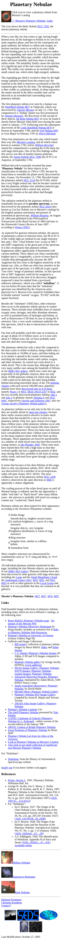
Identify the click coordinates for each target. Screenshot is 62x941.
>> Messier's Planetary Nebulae (28, 20)
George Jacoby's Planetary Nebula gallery (23, 403)
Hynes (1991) (22, 227)
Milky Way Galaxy (18, 571)
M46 (49, 479)
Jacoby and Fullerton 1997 (36, 400)
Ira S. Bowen (21, 807)
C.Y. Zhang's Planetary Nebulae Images (36, 653)
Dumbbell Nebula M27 (17, 107)
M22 (52, 391)
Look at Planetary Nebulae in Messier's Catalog (33, 742)
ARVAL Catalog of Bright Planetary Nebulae (32, 727)
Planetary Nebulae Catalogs (22, 709)
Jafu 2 (9, 397)
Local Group (47, 583)
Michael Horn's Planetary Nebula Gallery (36, 691)
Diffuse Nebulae (15, 862)
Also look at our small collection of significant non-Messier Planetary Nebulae (32, 746)
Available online (23, 845)
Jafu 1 (54, 394)
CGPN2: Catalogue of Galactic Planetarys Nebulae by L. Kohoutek (30, 720)
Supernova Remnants (18, 876)
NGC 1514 (29, 180)
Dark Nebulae (15, 892)
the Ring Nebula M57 (27, 118)
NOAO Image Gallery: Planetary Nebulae (37, 668)
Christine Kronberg (11, 902)
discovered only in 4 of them (36, 388)
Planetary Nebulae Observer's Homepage (29, 626)
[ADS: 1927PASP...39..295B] (30, 818)
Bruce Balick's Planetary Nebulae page (28, 620)
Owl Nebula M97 (49, 130)
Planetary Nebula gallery (28, 662)
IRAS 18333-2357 (37, 391)
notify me (7, 767)
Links (50, 20)
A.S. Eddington (23, 836)
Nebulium (13, 759)
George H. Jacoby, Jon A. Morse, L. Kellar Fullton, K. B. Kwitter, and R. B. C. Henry (30, 788)
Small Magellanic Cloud (44, 577)
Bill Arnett (20, 644)
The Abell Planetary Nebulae (23, 712)
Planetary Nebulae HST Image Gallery (35, 694)
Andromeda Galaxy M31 (18, 580)
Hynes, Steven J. (17, 780)
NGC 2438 (50, 477)
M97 (56, 596)
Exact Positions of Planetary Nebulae (27, 730)
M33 (35, 580)
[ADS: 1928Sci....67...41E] (36, 842)
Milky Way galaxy (18, 371)
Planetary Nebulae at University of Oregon (30, 635)
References (8, 774)
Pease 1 (14, 391)
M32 (41, 580)
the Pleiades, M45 (30, 444)
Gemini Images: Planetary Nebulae (33, 673)
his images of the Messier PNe (31, 622)
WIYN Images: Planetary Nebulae (33, 671)
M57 (43, 596)
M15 (23, 391)
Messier (5, 596)
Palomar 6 (39, 397)
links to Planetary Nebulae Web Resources (33, 631)
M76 (50, 596)
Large (19, 577)
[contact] (6, 905)
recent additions (33, 665)
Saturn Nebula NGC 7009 (27, 157)
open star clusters (38, 412)
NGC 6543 (45, 206)
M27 (37, 596)
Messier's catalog (26, 142)
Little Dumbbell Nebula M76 (36, 127)
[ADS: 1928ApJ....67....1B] (29, 833)
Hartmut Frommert (11, 899)
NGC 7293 (43, 26)
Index (44, 647)
